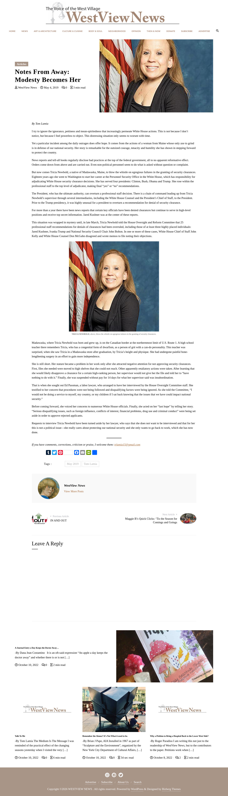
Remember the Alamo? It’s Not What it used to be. (105, 736)
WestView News (26, 87)
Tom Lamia (90, 463)
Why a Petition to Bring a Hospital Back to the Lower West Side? (179, 736)
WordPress (137, 789)
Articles (21, 64)
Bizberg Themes (171, 789)
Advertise (90, 782)
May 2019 (73, 463)
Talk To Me (20, 736)
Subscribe (106, 782)
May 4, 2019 (49, 87)
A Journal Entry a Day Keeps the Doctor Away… (37, 648)
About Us (123, 782)
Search (137, 782)
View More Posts (74, 491)
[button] (217, 31)
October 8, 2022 (161, 757)
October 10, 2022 (27, 664)
